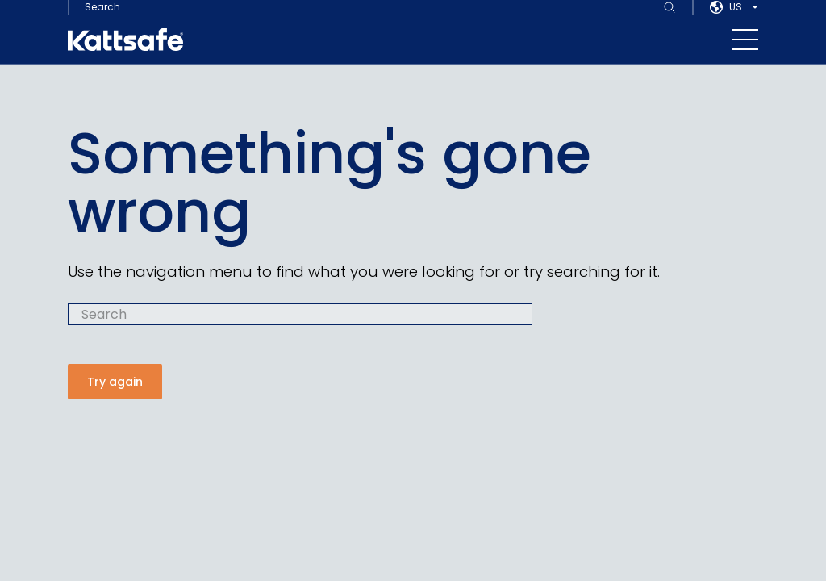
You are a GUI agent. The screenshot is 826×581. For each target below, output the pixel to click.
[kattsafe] (125, 39)
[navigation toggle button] (745, 39)
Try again (115, 382)
